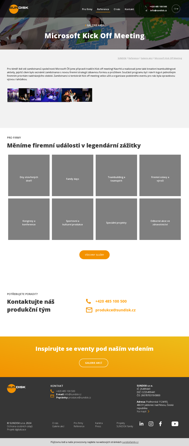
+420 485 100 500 (111, 301)
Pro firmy (87, 9)
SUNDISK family (125, 426)
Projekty (121, 423)
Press (98, 426)
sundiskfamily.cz (130, 442)
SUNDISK (122, 58)
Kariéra (99, 423)
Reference (103, 9)
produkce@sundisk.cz (115, 310)
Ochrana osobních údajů (20, 426)
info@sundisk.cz (73, 394)
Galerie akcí (94, 25)
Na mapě (141, 411)
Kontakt (129, 9)
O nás (117, 9)
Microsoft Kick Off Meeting (168, 58)
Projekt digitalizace (16, 429)
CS (176, 8)
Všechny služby (94, 254)
